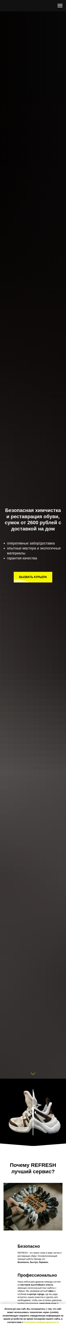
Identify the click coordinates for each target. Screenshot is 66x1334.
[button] (33, 577)
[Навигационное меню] (60, 5)
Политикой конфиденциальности (41, 1322)
